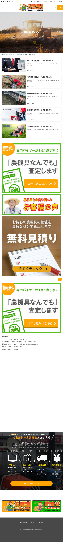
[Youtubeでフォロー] (7, 1)
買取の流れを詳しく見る (31, 483)
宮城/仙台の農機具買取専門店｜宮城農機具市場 (33, 529)
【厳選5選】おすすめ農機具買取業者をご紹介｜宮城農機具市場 (19, 341)
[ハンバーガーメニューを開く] (2, 7)
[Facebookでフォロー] (1, 1)
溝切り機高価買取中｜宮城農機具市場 (12, 346)
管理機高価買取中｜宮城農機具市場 (11, 349)
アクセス (59, 1)
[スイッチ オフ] (55, 7)
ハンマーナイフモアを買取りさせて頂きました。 (15, 339)
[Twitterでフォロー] (3, 1)
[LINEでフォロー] (9, 1)
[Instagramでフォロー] (5, 1)
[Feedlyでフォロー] (12, 1)
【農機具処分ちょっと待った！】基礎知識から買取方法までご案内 (20, 344)
